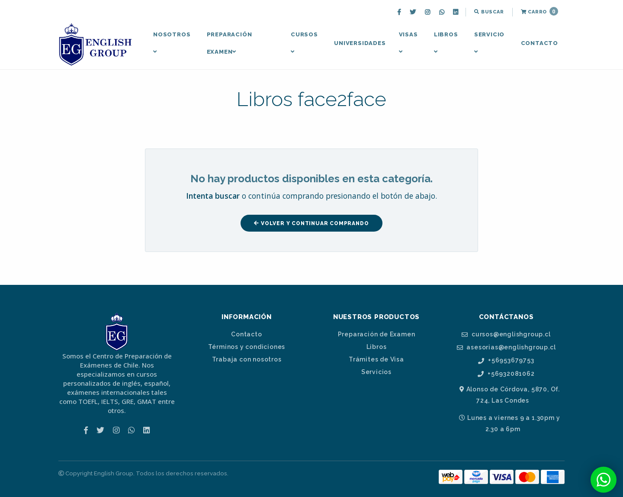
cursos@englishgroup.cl (506, 334)
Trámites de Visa (376, 359)
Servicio (489, 43)
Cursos (304, 43)
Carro (539, 11)
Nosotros (171, 43)
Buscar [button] (489, 12)
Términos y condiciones (247, 347)
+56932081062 (506, 374)
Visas (408, 43)
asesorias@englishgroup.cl (506, 347)
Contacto (539, 43)
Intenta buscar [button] (213, 195)
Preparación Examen (229, 43)
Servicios (376, 372)
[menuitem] (400, 12)
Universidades (359, 43)
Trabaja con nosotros (247, 359)
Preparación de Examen (376, 334)
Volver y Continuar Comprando (311, 223)
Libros (446, 43)
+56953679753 (506, 360)
